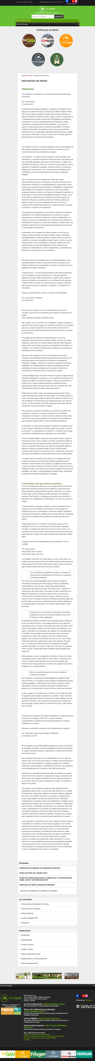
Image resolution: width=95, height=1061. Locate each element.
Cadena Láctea (27, 949)
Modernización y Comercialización (34, 959)
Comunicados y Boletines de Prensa (35, 904)
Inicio (30, 76)
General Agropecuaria (29, 963)
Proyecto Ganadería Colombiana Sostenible (39, 891)
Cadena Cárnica (27, 945)
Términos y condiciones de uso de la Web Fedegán (40, 1038)
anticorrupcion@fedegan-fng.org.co (45, 1026)
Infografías (25, 923)
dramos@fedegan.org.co (35, 1011)
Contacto (27, 1039)
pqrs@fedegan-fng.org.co (49, 1018)
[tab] (47, 868)
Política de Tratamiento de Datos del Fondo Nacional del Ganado (44, 1036)
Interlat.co (89, 1000)
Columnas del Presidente (30, 909)
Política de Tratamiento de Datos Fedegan (37, 1034)
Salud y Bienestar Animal (30, 954)
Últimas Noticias (27, 913)
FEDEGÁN (25, 935)
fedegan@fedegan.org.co (54, 1004)
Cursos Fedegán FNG (29, 918)
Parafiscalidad (26, 940)
